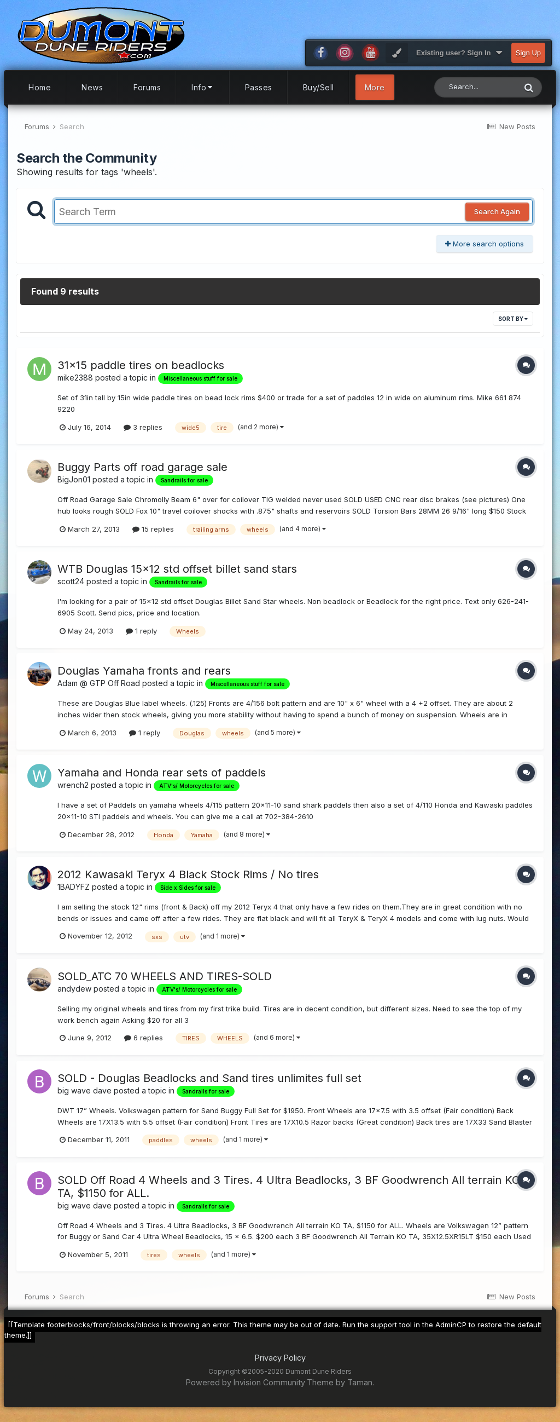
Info (202, 92)
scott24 (70, 586)
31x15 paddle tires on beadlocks (140, 370)
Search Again (497, 216)
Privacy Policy (280, 1362)
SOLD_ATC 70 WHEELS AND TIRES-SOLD (164, 981)
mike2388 (75, 383)
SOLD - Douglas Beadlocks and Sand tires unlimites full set (209, 1083)
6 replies (143, 1043)
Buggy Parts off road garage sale (142, 472)
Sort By (513, 324)
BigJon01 (73, 485)
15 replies (153, 533)
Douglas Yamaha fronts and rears (144, 675)
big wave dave (84, 1095)
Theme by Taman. (340, 1387)
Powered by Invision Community (245, 1387)
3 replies (143, 432)
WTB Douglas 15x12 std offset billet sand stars (177, 574)
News (92, 92)
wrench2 (73, 790)
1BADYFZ (73, 891)
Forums (147, 92)
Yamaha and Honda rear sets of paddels (161, 777)
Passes (258, 92)
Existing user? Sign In (459, 58)
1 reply (141, 635)
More (375, 92)
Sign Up (528, 58)
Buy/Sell (318, 92)
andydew (74, 993)
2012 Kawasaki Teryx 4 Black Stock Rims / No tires (188, 879)
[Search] (475, 92)
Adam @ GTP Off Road (98, 688)
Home (39, 92)
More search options (484, 248)
